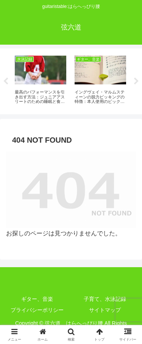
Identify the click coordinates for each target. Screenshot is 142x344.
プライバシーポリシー (37, 310)
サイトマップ (105, 310)
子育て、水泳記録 (105, 299)
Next (136, 81)
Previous (5, 81)
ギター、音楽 (37, 299)
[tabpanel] (40, 80)
